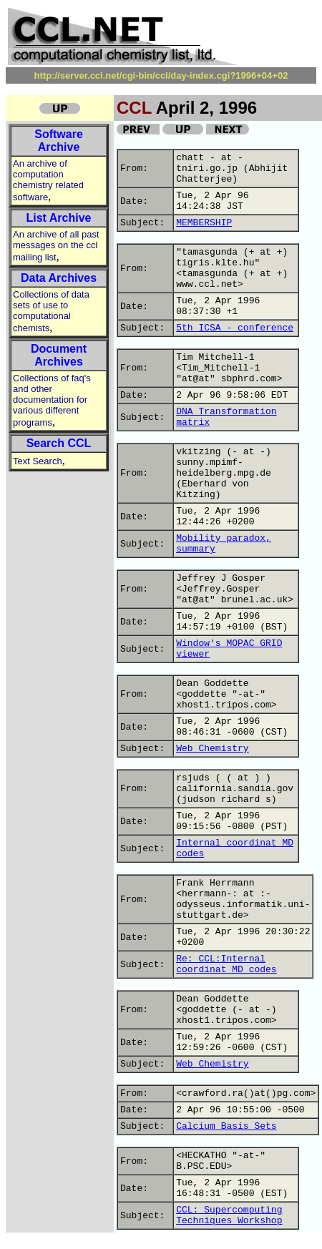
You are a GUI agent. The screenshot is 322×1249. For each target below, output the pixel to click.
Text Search (37, 461)
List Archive (59, 218)
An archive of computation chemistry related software (48, 180)
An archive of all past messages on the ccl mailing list (56, 246)
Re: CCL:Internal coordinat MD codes (226, 964)
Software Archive (58, 140)
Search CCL (59, 443)
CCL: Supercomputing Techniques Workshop (229, 1215)
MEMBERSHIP (204, 222)
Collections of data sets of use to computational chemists (51, 311)
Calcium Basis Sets (226, 1126)
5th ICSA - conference (234, 328)
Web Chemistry (212, 748)
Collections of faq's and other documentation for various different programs (52, 400)
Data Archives (59, 278)
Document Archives (59, 355)
